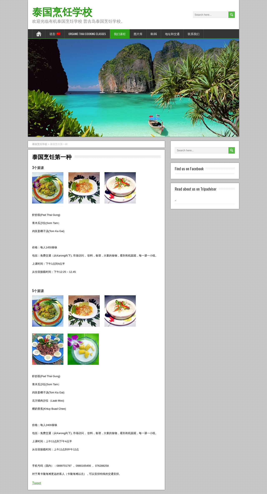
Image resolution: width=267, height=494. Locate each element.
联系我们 (193, 34)
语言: (54, 34)
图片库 (138, 34)
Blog (154, 34)
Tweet (36, 483)
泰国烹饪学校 (62, 11)
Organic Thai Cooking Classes (87, 34)
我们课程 (120, 34)
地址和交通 (172, 34)
